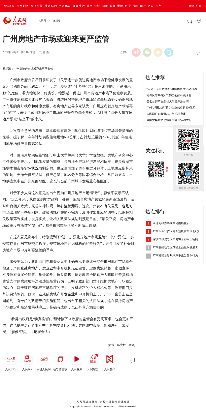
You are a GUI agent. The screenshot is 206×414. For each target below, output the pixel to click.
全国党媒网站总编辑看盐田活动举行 (169, 120)
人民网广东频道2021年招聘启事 (166, 113)
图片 (143, 5)
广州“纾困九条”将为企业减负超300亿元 (170, 107)
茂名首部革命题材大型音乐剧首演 (167, 101)
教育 (150, 5)
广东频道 (55, 20)
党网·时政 (23, 5)
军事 (112, 5)
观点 (89, 5)
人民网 (42, 20)
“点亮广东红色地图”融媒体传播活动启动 (171, 89)
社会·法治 (51, 5)
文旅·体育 (65, 5)
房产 (158, 5)
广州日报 (44, 52)
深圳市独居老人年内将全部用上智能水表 (178, 239)
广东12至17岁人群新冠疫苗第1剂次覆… (177, 231)
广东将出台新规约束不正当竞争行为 (175, 255)
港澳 (120, 5)
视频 (135, 5)
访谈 (97, 5)
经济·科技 (37, 5)
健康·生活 (79, 5)
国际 (105, 5)
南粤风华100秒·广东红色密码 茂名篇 (169, 95)
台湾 (128, 5)
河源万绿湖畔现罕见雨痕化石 (171, 223)
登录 (191, 5)
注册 (199, 5)
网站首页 (9, 5)
